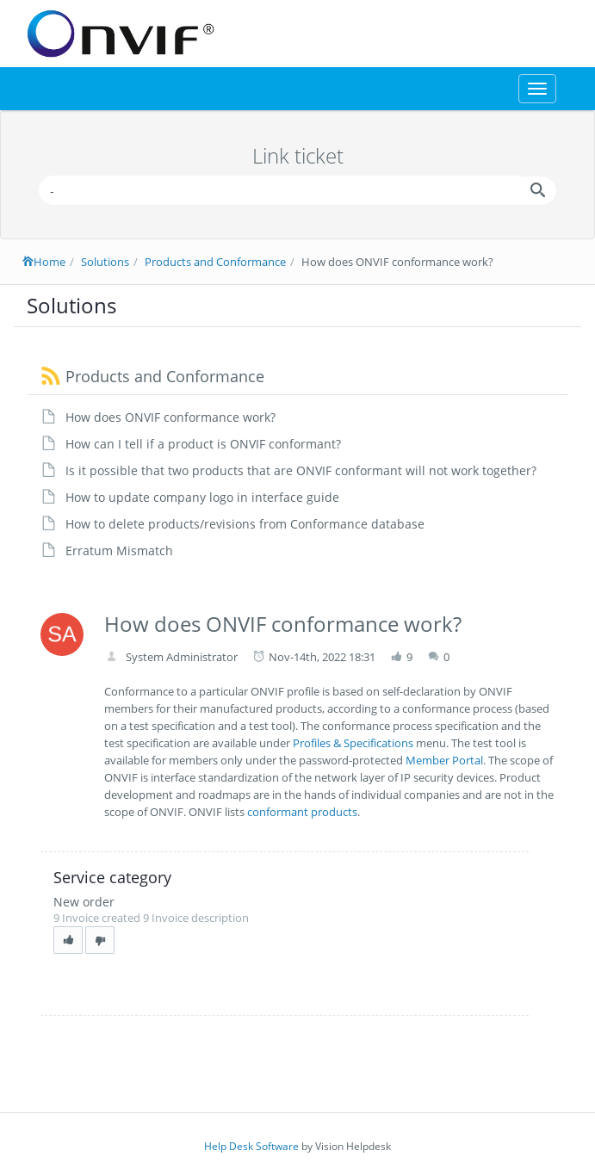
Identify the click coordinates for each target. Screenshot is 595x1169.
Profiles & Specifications (353, 743)
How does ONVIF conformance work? (170, 417)
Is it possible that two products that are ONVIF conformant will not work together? (300, 470)
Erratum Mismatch (119, 550)
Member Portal (444, 760)
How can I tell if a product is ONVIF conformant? (203, 444)
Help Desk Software (251, 1146)
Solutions (105, 261)
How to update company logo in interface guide (202, 497)
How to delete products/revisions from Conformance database (245, 524)
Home (43, 261)
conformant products (302, 812)
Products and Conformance (215, 261)
